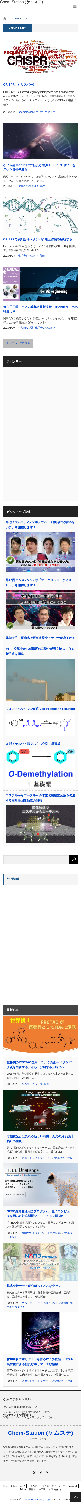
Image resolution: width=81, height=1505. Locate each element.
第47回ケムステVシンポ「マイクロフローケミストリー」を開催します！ (40, 582)
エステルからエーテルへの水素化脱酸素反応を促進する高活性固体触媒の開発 (40, 798)
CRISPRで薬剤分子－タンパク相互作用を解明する (37, 239)
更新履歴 (44, 1486)
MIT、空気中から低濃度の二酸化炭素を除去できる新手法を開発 (40, 651)
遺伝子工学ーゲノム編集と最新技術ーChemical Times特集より (40, 309)
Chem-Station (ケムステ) (40, 1433)
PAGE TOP (75, 1497)
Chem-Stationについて (14, 1486)
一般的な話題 (26, 327)
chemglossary (26, 111)
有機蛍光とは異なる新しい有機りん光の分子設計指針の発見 (40, 1138)
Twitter (23, 1489)
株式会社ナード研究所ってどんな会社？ (34, 1286)
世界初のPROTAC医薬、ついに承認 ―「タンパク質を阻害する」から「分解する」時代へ (39, 1065)
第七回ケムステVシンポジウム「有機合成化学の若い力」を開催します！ (40, 524)
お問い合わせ (54, 1489)
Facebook (72, 1486)
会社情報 (63, 1302)
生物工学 (50, 111)
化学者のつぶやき (28, 186)
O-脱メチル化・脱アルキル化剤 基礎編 (33, 743)
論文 (42, 186)
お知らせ (38, 1233)
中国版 (42, 1489)
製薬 (46, 1084)
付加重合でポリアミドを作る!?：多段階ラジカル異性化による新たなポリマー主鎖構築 (40, 1361)
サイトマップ (58, 1486)
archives (27, 1233)
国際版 (32, 1489)
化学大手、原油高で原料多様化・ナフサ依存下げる (40, 638)
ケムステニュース (32, 1084)
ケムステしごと (31, 1302)
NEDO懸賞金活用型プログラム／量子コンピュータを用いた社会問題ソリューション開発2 (40, 1213)
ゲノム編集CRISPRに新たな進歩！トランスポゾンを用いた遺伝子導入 (39, 167)
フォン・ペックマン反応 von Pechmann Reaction (40, 709)
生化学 (39, 111)
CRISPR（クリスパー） (19, 84)
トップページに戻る (18, 343)
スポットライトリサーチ (36, 1158)
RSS (46, 1472)
